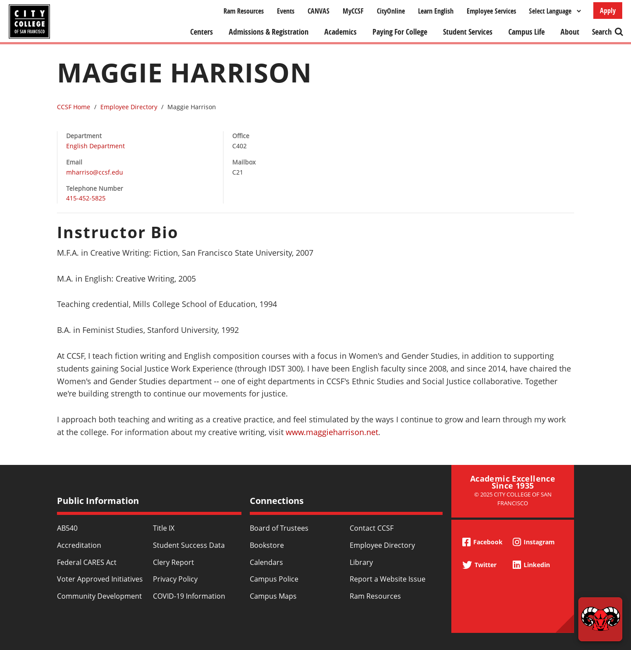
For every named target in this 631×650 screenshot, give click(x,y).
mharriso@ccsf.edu (94, 172)
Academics (340, 31)
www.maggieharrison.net (332, 432)
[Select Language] (554, 11)
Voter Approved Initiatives (100, 579)
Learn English (436, 11)
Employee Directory (128, 107)
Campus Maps (273, 596)
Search (602, 31)
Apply (608, 10)
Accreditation (79, 545)
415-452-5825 (86, 198)
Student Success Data (189, 545)
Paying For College (399, 31)
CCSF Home (73, 107)
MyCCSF (353, 11)
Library (361, 562)
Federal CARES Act (87, 562)
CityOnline (391, 11)
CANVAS (319, 11)
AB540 (67, 528)
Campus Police (274, 579)
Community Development (99, 596)
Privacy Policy (175, 579)
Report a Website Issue (387, 579)
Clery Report (173, 562)
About (569, 31)
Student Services (468, 31)
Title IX (163, 528)
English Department (95, 146)
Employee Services (491, 11)
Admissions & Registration (268, 31)
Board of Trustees (279, 528)
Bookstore (267, 545)
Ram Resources (243, 11)
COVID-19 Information (189, 596)
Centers (201, 31)
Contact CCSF (371, 528)
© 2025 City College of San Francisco (513, 498)
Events (285, 11)
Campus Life (526, 31)
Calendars (266, 562)
